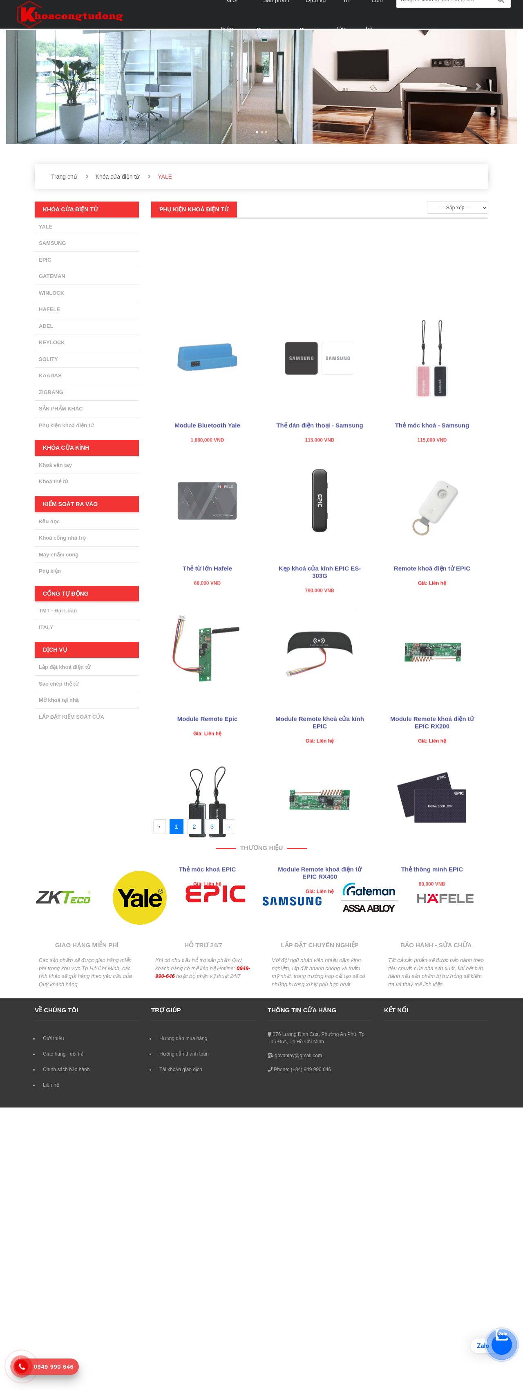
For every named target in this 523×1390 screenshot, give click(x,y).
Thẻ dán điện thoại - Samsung (319, 488)
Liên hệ (51, 1085)
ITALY (46, 627)
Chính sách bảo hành (66, 1069)
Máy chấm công (58, 555)
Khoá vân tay (55, 465)
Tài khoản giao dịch (180, 1069)
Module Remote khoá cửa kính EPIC (319, 785)
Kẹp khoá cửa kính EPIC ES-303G (320, 635)
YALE (45, 227)
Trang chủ (64, 176)
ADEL (46, 326)
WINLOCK (51, 293)
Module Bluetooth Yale (207, 488)
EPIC (45, 260)
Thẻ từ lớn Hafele (207, 631)
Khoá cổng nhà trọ (62, 538)
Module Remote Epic (207, 781)
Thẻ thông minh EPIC (432, 932)
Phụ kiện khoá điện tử (66, 425)
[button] (44, 87)
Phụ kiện (50, 571)
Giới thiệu (53, 1038)
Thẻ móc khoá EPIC (207, 932)
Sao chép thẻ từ (59, 684)
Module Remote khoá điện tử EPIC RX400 (320, 936)
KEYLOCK (52, 342)
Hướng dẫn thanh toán (184, 1054)
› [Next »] (229, 826)
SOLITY (48, 359)
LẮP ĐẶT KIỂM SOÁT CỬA (71, 717)
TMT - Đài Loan (58, 611)
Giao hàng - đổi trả (63, 1054)
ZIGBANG (51, 392)
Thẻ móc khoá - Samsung (432, 488)
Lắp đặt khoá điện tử (65, 667)
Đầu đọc (49, 521)
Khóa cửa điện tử (118, 176)
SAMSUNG (52, 243)
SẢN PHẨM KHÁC (61, 409)
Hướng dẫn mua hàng (183, 1038)
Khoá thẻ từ (53, 481)
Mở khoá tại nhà (59, 700)
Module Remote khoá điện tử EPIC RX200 (432, 785)
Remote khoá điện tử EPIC (432, 631)
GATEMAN (52, 276)
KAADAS (50, 375)
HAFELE (49, 309)
